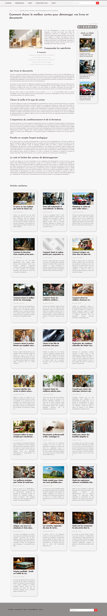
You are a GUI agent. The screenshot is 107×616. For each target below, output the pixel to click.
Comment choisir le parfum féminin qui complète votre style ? (23, 345)
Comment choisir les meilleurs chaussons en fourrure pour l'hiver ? (81, 300)
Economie (8, 3)
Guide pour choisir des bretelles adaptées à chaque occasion (80, 437)
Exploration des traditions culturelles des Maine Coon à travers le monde (82, 345)
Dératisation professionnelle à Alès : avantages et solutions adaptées (53, 437)
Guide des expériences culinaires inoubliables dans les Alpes (82, 482)
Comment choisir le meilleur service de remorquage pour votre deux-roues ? (23, 300)
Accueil (11, 10)
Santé (30, 3)
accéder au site (50, 92)
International (19, 3)
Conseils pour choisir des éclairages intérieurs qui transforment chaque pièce (82, 391)
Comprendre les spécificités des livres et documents (41, 55)
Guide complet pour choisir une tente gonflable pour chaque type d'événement (53, 482)
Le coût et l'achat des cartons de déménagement (41, 64)
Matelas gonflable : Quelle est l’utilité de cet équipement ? (23, 573)
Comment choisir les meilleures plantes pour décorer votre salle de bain (53, 391)
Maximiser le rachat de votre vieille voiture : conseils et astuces (86, 98)
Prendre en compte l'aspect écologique (41, 62)
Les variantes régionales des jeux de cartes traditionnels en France (52, 528)
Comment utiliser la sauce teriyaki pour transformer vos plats (23, 437)
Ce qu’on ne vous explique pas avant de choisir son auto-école (86, 55)
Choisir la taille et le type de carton (41, 57)
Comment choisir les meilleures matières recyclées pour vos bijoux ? (53, 300)
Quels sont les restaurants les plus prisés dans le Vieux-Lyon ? (82, 528)
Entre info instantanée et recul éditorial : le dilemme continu (87, 76)
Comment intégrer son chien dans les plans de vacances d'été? (81, 254)
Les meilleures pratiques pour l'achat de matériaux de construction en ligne (23, 482)
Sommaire (42, 52)
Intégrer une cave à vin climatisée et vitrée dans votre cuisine (22, 528)
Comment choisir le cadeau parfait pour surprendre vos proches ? (53, 254)
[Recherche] (84, 3)
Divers (54, 3)
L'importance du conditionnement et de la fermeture (41, 60)
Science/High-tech (42, 3)
